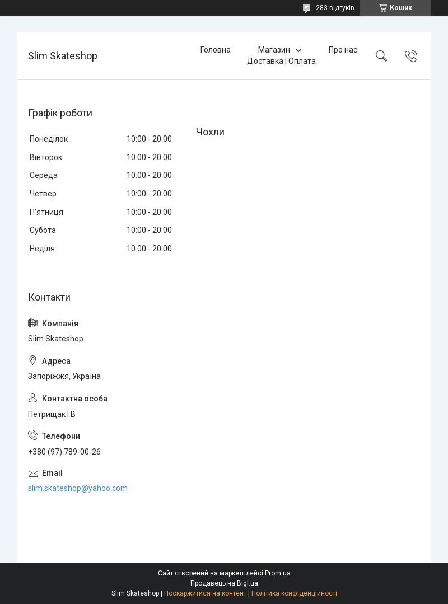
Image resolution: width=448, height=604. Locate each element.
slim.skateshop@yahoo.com (78, 488)
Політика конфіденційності (294, 593)
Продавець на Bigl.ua (224, 583)
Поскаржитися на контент (205, 593)
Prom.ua (278, 573)
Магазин (274, 49)
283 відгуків (335, 8)
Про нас (343, 49)
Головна (215, 49)
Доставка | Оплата (281, 61)
